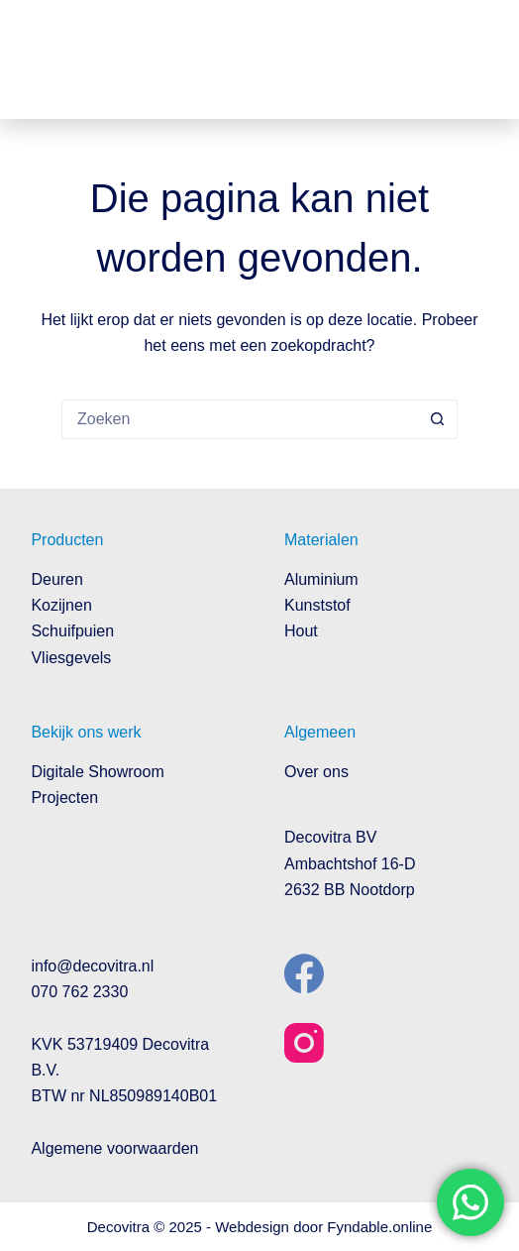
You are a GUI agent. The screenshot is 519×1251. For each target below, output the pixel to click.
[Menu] (473, 59)
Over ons (316, 771)
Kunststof (317, 605)
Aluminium (321, 579)
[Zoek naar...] (239, 419)
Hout (301, 631)
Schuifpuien (72, 631)
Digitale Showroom (97, 771)
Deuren (56, 579)
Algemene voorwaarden (114, 1148)
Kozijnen (61, 605)
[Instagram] (304, 1043)
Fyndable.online (379, 1226)
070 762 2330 (79, 991)
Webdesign (252, 1226)
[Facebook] (304, 973)
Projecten (64, 797)
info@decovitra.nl (92, 966)
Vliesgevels (71, 657)
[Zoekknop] (438, 419)
